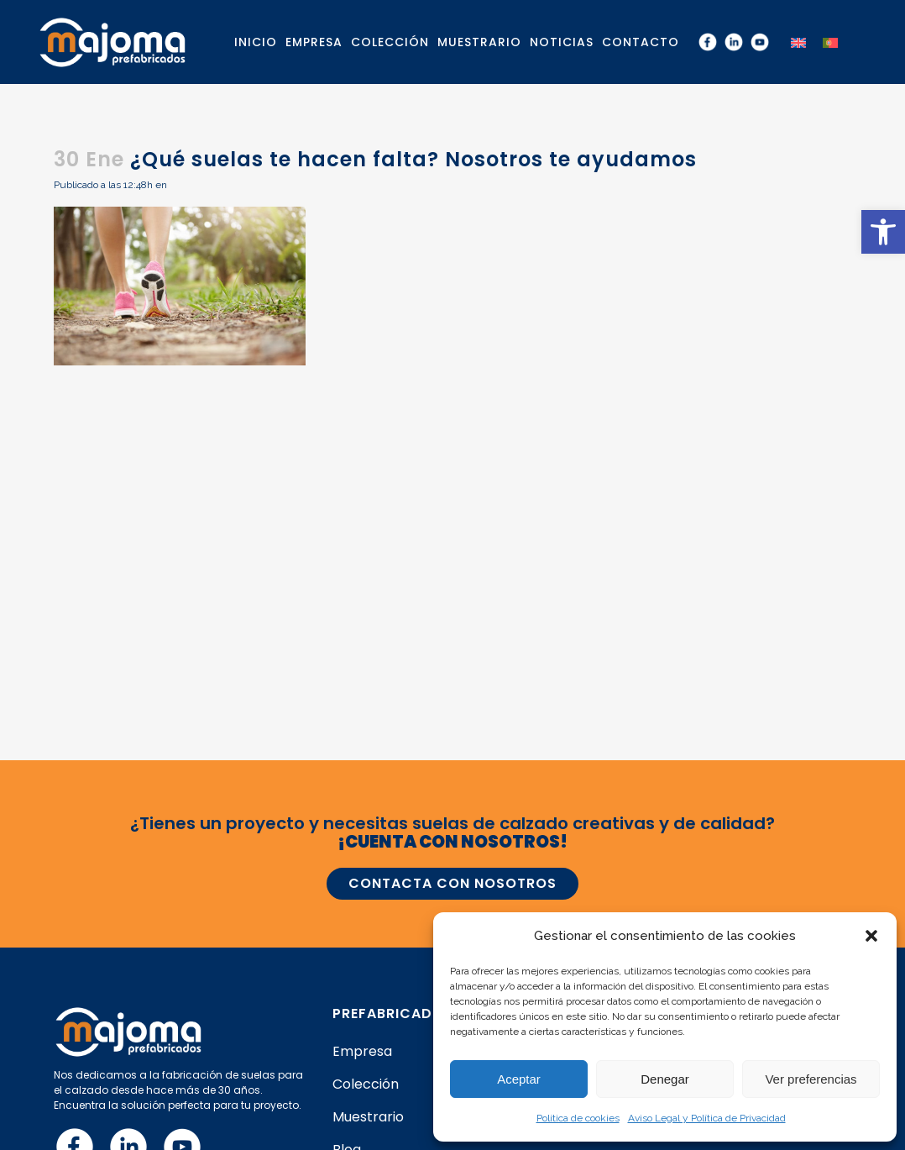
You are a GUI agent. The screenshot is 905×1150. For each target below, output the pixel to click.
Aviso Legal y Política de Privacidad (707, 1118)
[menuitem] (798, 41)
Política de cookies (578, 1118)
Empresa (362, 1051)
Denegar (665, 1079)
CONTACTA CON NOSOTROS (452, 883)
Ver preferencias (810, 1079)
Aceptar (519, 1079)
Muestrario (368, 1117)
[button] (883, 232)
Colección (365, 1084)
